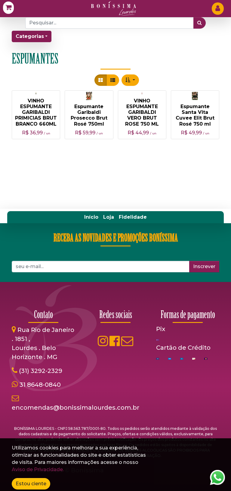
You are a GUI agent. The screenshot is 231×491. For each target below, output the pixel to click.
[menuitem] (91, 217)
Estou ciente (31, 483)
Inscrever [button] (204, 266)
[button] (130, 80)
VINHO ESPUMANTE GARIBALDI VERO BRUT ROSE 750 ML (142, 112)
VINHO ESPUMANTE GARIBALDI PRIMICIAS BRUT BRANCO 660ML (36, 112)
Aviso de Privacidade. (38, 469)
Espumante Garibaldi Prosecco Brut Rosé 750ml (89, 115)
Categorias (30, 36)
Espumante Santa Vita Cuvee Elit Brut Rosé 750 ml (195, 115)
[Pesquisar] (199, 23)
